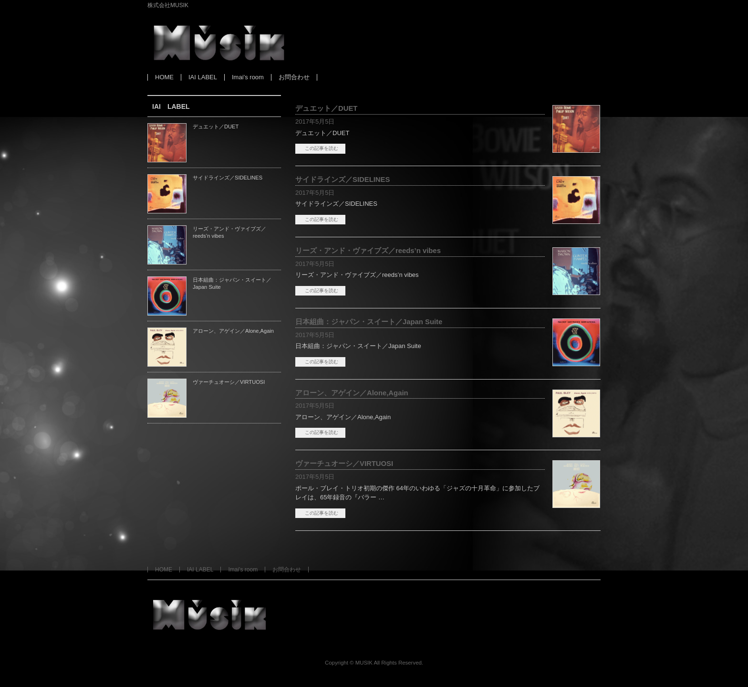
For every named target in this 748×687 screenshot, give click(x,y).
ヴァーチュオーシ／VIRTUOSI (344, 463)
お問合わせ (286, 569)
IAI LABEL (200, 569)
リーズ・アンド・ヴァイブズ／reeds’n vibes (368, 250)
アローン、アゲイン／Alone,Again (351, 393)
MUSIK (364, 663)
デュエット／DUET (326, 108)
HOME (163, 569)
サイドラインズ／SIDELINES (342, 179)
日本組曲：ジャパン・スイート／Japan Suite (368, 322)
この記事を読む (321, 148)
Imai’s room (243, 569)
